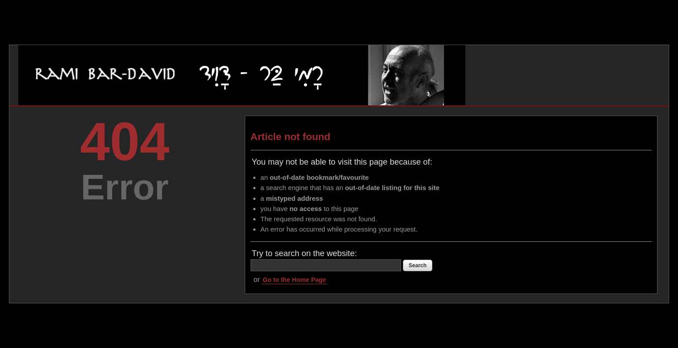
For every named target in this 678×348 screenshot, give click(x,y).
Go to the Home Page (294, 279)
